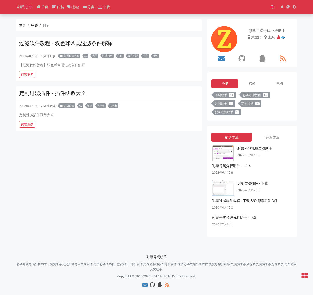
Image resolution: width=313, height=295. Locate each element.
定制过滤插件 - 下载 (252, 183)
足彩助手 (224, 103)
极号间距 (132, 56)
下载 (104, 7)
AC (85, 56)
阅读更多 (27, 74)
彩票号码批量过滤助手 (254, 148)
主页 (22, 25)
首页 (42, 7)
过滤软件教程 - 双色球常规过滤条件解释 (65, 43)
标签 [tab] (252, 83)
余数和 (113, 105)
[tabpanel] (252, 104)
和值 (120, 56)
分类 (88, 7)
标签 (73, 7)
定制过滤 (67, 105)
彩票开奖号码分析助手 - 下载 (234, 217)
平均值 (101, 105)
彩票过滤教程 (69, 56)
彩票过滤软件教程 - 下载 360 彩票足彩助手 (245, 200)
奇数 (155, 56)
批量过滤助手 (227, 112)
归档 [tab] (279, 83)
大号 (94, 56)
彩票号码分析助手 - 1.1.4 (231, 165)
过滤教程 (107, 56)
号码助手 (24, 7)
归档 (58, 7)
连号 (145, 56)
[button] (272, 7)
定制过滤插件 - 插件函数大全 (52, 93)
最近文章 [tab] (273, 137)
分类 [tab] (224, 83)
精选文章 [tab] (232, 137)
